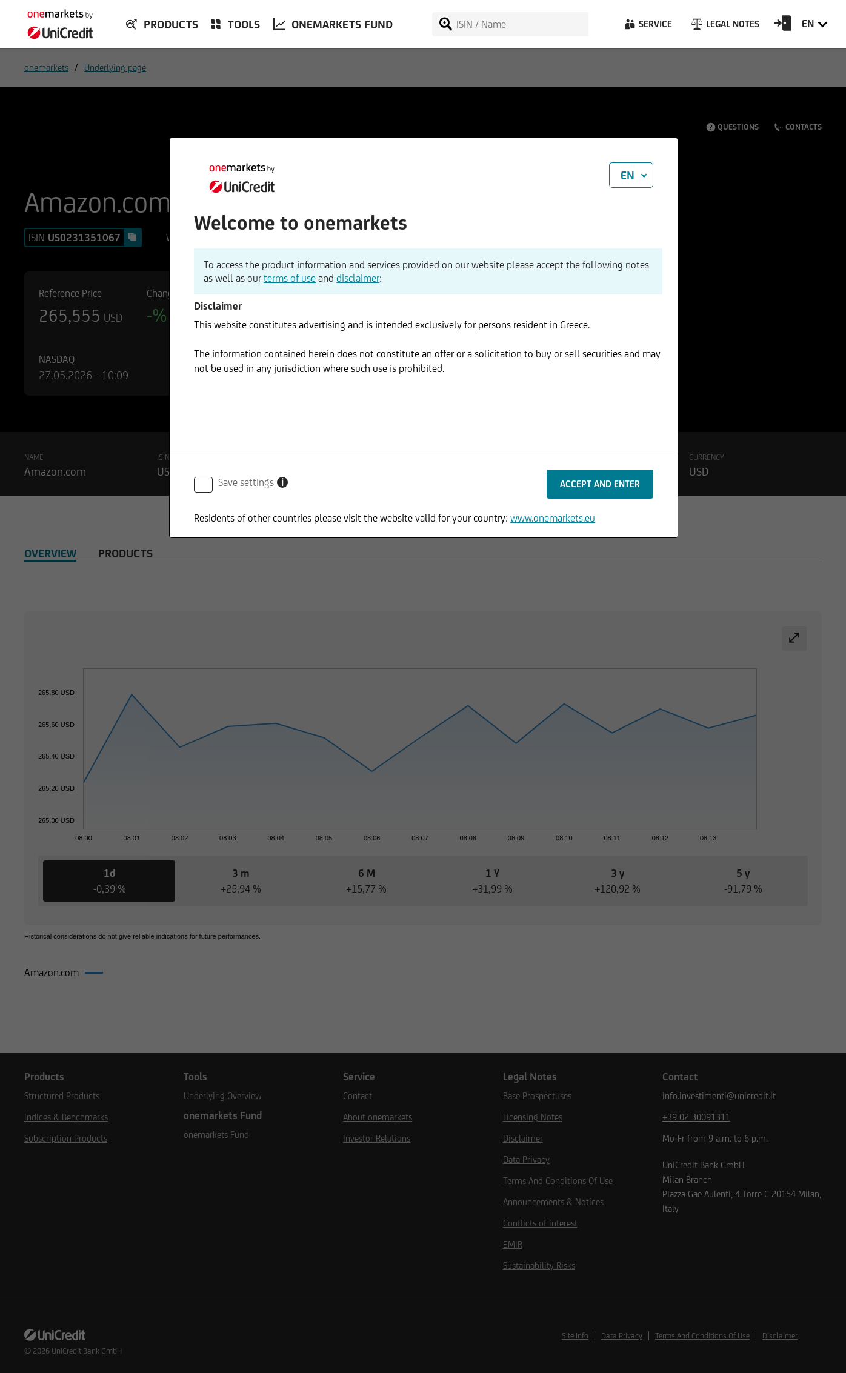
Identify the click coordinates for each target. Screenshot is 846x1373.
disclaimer (357, 278)
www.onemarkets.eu (552, 518)
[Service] (647, 27)
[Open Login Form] (782, 27)
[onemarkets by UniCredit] (54, 20)
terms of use (290, 278)
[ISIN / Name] (521, 24)
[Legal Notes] (724, 27)
